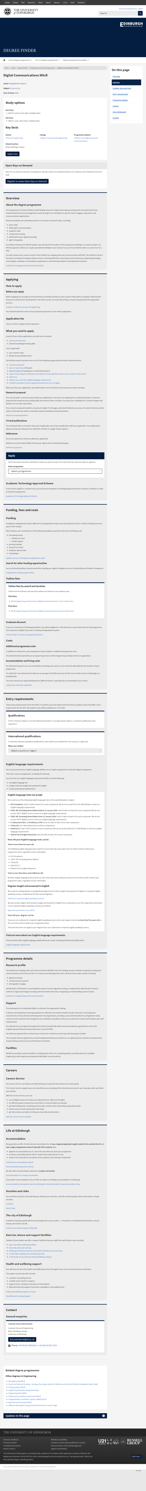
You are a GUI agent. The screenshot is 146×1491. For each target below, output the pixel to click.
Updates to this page (17, 1435)
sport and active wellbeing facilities (22, 1260)
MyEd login (137, 1476)
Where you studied (15, 753)
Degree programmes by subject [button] (75, 60)
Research (31, 2)
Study (7, 2)
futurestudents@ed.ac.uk (22, 1358)
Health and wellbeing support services (21, 1307)
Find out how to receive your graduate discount (24, 640)
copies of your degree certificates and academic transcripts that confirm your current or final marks (47, 377)
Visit (23, 2)
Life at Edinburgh (18, 1146)
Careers (11, 1082)
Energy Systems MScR (16, 1406)
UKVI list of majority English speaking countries (26, 905)
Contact (11, 1329)
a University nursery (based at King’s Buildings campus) (30, 1272)
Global (15, 2)
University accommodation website (20, 1178)
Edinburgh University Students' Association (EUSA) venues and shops (35, 1266)
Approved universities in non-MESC (21, 917)
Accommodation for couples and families (22, 1191)
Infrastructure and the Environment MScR (24, 1415)
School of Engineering (14, 138)
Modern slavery (9, 1468)
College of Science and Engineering (53, 138)
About (48, 2)
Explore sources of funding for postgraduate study (25, 563)
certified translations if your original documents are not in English (34, 386)
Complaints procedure (12, 1465)
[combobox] (118, 13)
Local (65, 2)
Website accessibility (59, 1459)
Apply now (12, 153)
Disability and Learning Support (18, 1311)
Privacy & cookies (10, 1462)
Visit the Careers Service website (18, 1128)
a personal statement (17, 344)
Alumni (57, 2)
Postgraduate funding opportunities (20, 578)
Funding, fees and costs (22, 515)
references (13, 380)
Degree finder (22, 68)
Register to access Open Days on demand (27, 181)
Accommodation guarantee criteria (19, 1182)
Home (6, 68)
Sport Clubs (10, 1224)
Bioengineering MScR (16, 1400)
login (139, 1490)
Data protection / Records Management (66, 1465)
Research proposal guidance (17, 419)
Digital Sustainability (59, 1468)
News (40, 2)
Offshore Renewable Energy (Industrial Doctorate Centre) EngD (32, 1424)
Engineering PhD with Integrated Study (23, 1409)
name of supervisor (16, 371)
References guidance (14, 451)
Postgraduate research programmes (42, 68)
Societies (9, 1219)
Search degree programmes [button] (20, 60)
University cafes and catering (20, 1263)
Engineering (15, 88)
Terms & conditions (10, 1459)
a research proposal (16, 368)
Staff (72, 2)
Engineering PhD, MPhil (17, 1412)
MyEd (140, 8)
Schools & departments (128, 8)
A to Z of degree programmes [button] (46, 60)
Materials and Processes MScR (20, 1421)
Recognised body (77, 1476)
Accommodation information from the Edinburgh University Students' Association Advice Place (43, 1199)
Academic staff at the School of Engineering (23, 311)
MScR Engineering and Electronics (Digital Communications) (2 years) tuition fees (42, 616)
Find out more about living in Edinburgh (21, 1243)
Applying (12, 283)
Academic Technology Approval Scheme (21, 499)
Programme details (19, 967)
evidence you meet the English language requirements (30, 383)
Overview (12, 198)
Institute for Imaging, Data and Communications (25, 265)
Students (81, 2)
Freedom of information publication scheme (68, 1462)
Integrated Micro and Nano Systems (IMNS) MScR (27, 1418)
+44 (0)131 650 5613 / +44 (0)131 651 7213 (37, 1364)
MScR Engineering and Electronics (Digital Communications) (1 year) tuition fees (42, 606)
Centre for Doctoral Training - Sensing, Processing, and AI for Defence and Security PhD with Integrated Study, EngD (53, 1403)
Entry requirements (19, 706)
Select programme (15, 470)
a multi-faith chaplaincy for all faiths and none (27, 1269)
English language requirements (18, 952)
